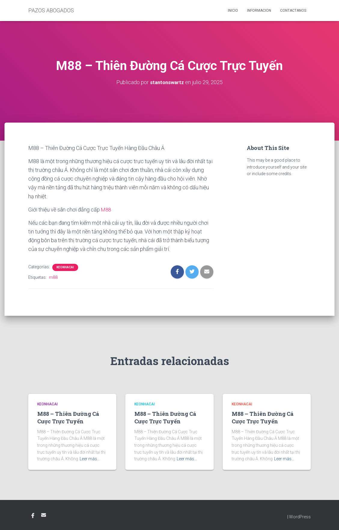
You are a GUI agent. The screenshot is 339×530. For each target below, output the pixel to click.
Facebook (32, 516)
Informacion (259, 10)
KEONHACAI (65, 267)
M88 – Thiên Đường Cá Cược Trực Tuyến (68, 417)
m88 (53, 277)
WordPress (300, 516)
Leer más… (90, 458)
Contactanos (293, 10)
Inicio (233, 10)
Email (43, 515)
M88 (106, 209)
